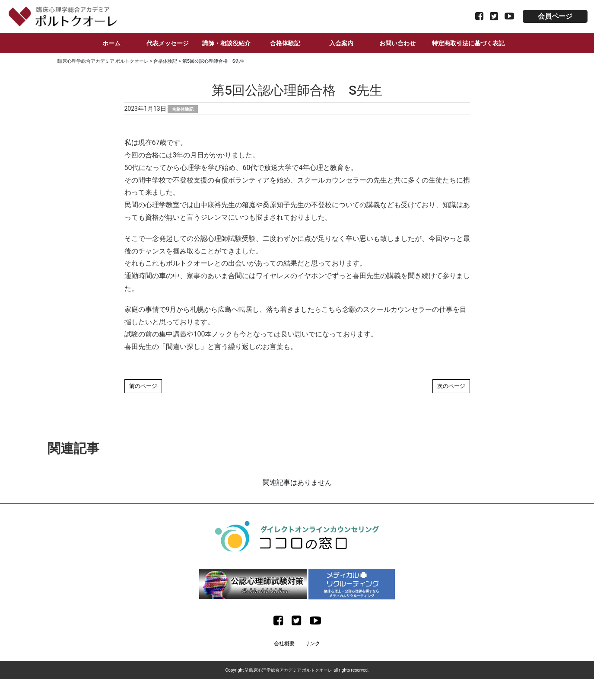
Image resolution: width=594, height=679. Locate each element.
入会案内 (341, 43)
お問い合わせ (397, 43)
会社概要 (284, 644)
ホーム (111, 43)
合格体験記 (285, 43)
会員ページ (555, 16)
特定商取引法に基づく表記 (468, 43)
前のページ (143, 386)
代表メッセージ (167, 43)
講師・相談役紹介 (226, 43)
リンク (312, 644)
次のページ (451, 386)
